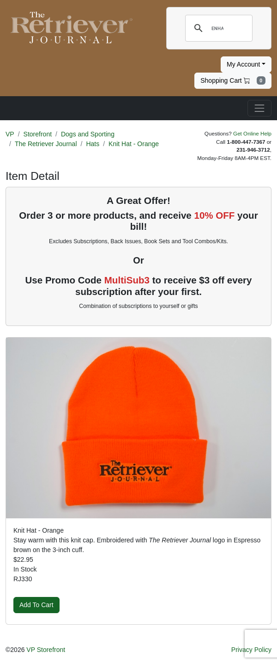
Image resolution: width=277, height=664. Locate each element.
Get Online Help (252, 133)
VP (10, 134)
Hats (92, 144)
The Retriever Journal (46, 144)
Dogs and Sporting (87, 134)
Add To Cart (36, 605)
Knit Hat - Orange (133, 144)
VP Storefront (45, 649)
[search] (217, 28)
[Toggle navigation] (259, 108)
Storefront (38, 134)
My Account (243, 64)
